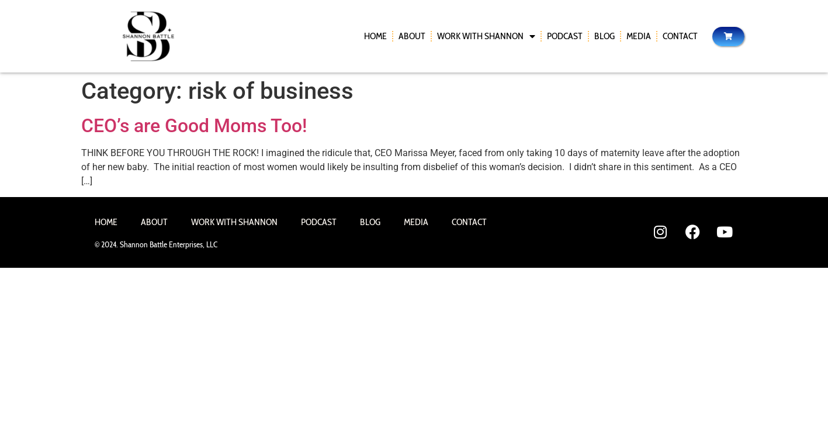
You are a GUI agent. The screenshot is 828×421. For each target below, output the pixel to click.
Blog (604, 36)
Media (638, 36)
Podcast (565, 36)
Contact (680, 36)
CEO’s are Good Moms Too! (194, 126)
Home (375, 36)
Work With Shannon (486, 36)
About (412, 36)
